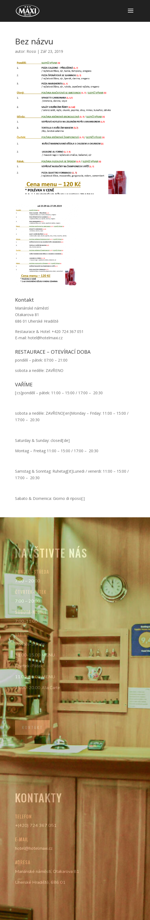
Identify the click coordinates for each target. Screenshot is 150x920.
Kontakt (32, 727)
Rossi (31, 51)
